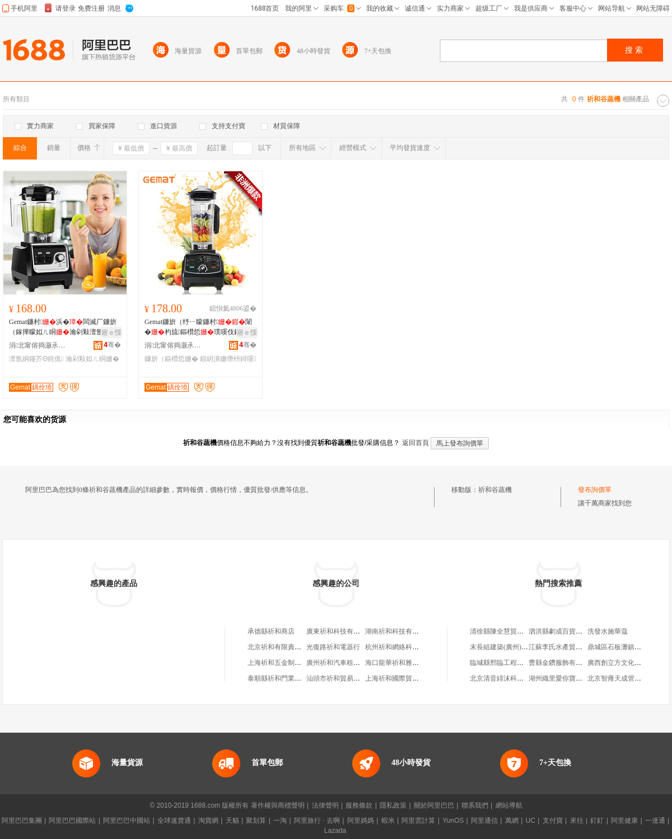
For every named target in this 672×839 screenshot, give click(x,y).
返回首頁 (415, 443)
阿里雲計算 (418, 820)
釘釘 (597, 820)
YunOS (453, 820)
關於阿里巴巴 (434, 805)
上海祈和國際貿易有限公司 (405, 678)
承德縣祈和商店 (271, 631)
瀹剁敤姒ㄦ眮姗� (92, 359)
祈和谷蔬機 (495, 490)
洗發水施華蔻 (607, 631)
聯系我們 (474, 805)
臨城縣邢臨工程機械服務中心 (513, 663)
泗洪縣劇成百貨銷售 (559, 631)
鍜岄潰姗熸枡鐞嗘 (228, 359)
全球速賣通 (174, 820)
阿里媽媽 (360, 820)
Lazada (335, 831)
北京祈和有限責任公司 (281, 647)
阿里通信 (484, 820)
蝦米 (388, 820)
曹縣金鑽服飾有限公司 (562, 663)
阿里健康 (624, 820)
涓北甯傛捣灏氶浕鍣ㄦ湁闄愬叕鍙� (40, 345)
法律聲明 (325, 805)
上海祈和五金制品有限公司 (288, 663)
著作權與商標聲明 (278, 805)
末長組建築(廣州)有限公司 (509, 647)
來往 (577, 820)
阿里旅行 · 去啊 (317, 820)
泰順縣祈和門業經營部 (281, 678)
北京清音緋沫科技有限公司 (510, 678)
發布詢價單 (595, 490)
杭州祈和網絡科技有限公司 (405, 647)
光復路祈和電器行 (333, 647)
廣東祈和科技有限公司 (340, 631)
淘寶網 (208, 820)
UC (530, 820)
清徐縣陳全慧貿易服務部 (507, 631)
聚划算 (256, 820)
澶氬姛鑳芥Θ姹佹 (36, 359)
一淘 (280, 820)
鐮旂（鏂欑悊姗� (171, 359)
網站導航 (509, 805)
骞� (112, 345)
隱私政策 (393, 805)
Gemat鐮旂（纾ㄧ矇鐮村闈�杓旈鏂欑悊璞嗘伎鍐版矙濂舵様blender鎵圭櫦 (199, 327)
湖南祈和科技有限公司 (398, 631)
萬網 (512, 820)
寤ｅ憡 (111, 332)
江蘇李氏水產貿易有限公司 (569, 647)
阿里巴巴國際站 (72, 820)
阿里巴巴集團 (22, 820)
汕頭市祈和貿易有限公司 (343, 678)
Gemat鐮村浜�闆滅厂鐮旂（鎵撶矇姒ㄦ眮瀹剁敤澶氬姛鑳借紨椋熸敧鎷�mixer (62, 327)
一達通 (655, 820)
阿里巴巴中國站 (126, 820)
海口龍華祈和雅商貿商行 (402, 663)
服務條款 (359, 805)
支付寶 (553, 820)
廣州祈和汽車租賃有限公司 (346, 663)
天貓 (232, 820)
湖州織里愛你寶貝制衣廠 (566, 678)
